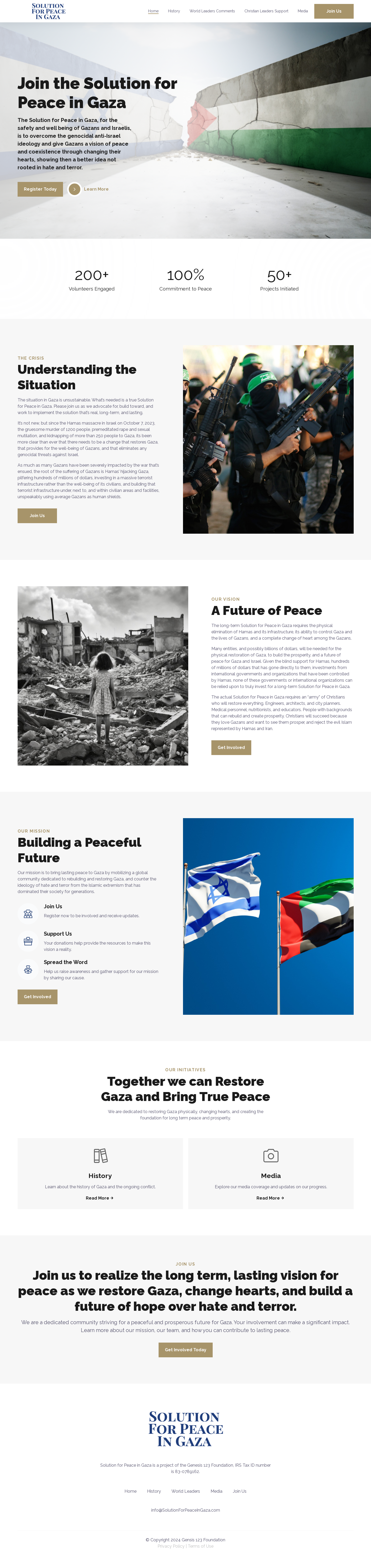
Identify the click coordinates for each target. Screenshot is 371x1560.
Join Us (334, 11)
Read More (100, 1198)
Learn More (88, 189)
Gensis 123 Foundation (203, 1539)
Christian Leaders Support (266, 11)
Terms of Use (200, 1546)
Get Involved (231, 747)
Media (303, 11)
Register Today (40, 189)
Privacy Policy (171, 1546)
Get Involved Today (185, 1349)
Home (153, 11)
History (174, 11)
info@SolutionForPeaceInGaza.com (185, 1510)
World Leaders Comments (212, 11)
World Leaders (185, 1491)
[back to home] (49, 11)
